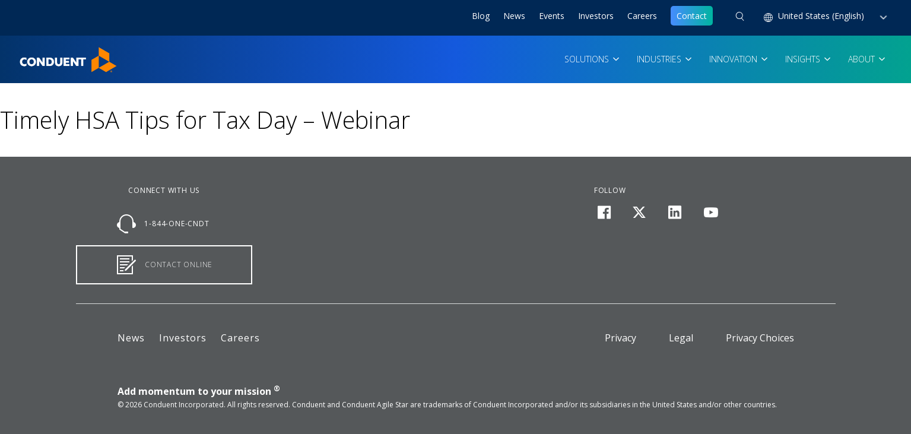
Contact (692, 15)
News (514, 15)
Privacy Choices (760, 337)
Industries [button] (660, 59)
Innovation (734, 59)
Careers (642, 15)
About (862, 59)
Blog (481, 15)
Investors (596, 15)
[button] (739, 18)
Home (31, 54)
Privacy (620, 337)
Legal (681, 337)
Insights (804, 59)
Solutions (587, 59)
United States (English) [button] (822, 15)
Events (551, 15)
